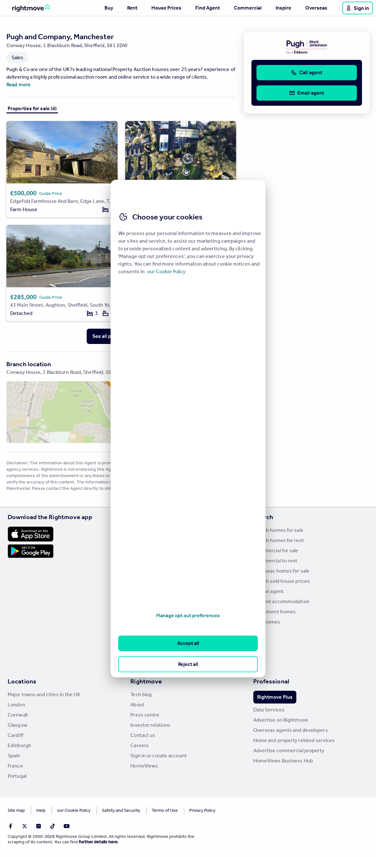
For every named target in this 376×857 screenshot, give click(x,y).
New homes (266, 622)
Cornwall (17, 715)
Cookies (65, 810)
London (16, 705)
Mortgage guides (149, 663)
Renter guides (146, 591)
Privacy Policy (185, 810)
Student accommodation (281, 601)
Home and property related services (294, 740)
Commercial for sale (276, 550)
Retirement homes (274, 612)
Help (41, 810)
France (15, 766)
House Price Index (150, 540)
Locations (22, 681)
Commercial (248, 8)
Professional (271, 681)
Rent (132, 8)
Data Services (269, 710)
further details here (98, 842)
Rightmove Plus (275, 697)
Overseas (316, 8)
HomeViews (144, 766)
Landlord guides (148, 601)
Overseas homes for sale (281, 571)
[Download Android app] (31, 552)
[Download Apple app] (31, 534)
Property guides (148, 550)
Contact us (142, 735)
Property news (146, 561)
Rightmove (146, 681)
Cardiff (15, 735)
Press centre (144, 715)
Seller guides (144, 581)
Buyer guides (145, 571)
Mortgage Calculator (153, 642)
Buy (109, 8)
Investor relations (150, 725)
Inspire (283, 8)
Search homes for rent (278, 540)
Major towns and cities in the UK (44, 694)
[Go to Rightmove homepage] (26, 8)
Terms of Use (147, 810)
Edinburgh (19, 745)
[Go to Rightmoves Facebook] (10, 826)
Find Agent (207, 8)
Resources (145, 517)
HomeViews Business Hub (283, 761)
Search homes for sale (278, 530)
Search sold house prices (281, 581)
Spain (14, 756)
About (137, 705)
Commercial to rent (275, 561)
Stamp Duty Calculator (155, 530)
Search (263, 517)
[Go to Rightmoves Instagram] (38, 826)
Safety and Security (103, 810)
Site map (16, 810)
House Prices (166, 8)
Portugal (17, 776)
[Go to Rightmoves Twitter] (24, 826)
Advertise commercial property (288, 750)
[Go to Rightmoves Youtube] (66, 826)
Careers (139, 745)
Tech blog (141, 694)
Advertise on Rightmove (280, 720)
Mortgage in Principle (154, 632)
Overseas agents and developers (290, 730)
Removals (141, 612)
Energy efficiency (150, 622)
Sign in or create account (158, 756)
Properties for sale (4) (32, 108)
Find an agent (268, 591)
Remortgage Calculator (156, 652)
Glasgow (17, 725)
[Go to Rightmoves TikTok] (52, 826)
